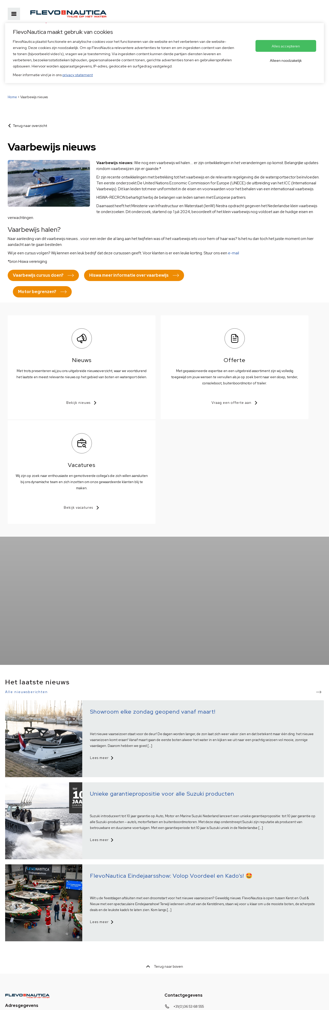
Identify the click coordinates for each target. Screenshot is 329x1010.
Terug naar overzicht (30, 125)
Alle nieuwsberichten (26, 586)
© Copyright (107, 1001)
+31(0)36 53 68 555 (188, 901)
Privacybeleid (16, 1001)
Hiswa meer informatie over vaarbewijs (129, 275)
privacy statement (77, 75)
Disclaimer (82, 1001)
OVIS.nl (201, 1001)
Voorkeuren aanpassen (142, 1001)
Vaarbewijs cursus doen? (38, 275)
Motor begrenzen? (37, 291)
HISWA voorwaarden (50, 1001)
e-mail (233, 253)
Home (12, 97)
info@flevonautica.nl (190, 909)
